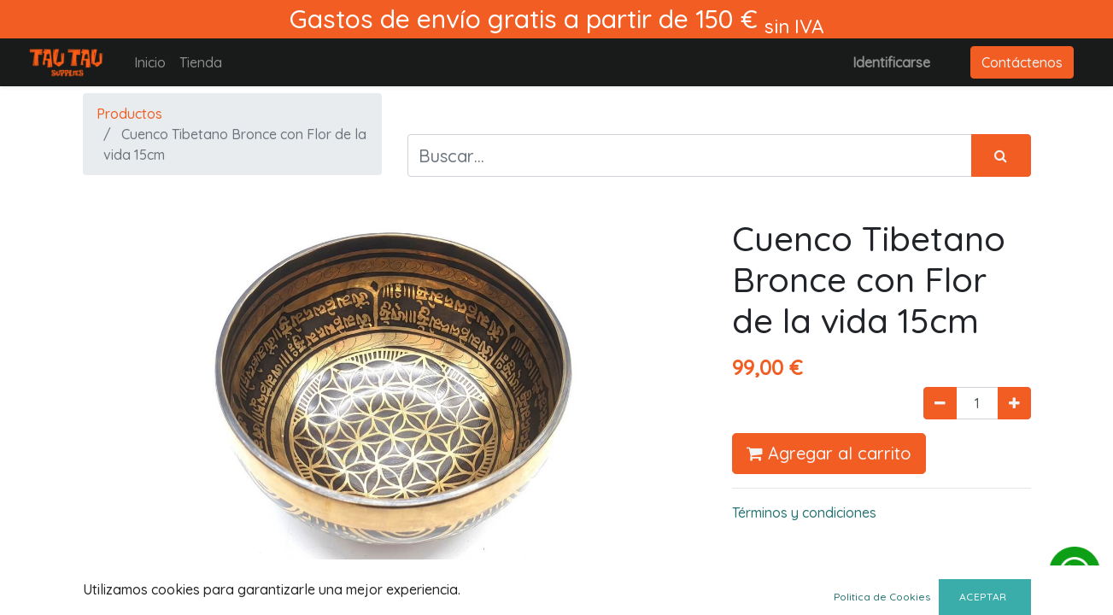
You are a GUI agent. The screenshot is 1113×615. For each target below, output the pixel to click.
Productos (129, 113)
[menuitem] (150, 62)
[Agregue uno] (1014, 403)
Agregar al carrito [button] (829, 453)
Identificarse (891, 62)
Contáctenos (1022, 62)
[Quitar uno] (940, 403)
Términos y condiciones (804, 512)
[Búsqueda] (1001, 155)
